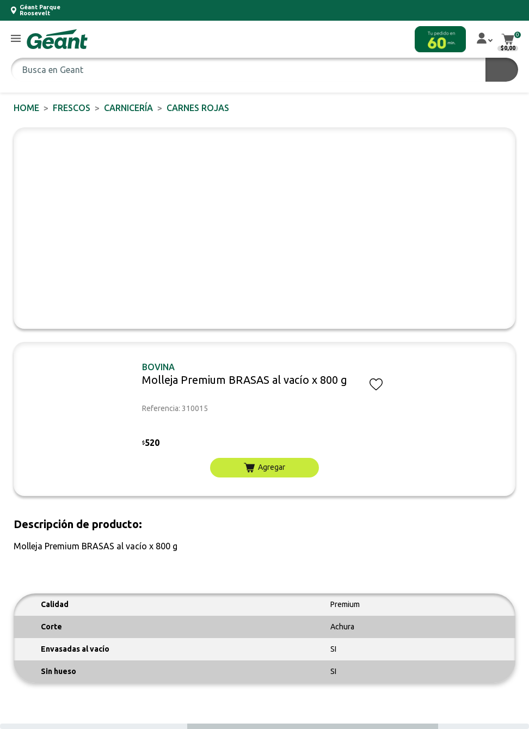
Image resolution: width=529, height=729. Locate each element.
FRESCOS (71, 108)
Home (26, 108)
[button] (16, 39)
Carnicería (128, 108)
